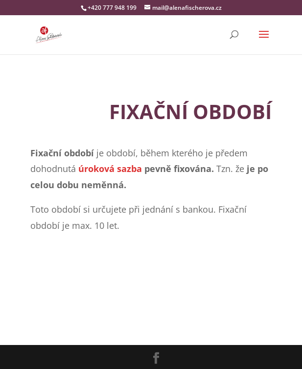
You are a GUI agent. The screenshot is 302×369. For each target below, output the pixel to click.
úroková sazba (110, 168)
